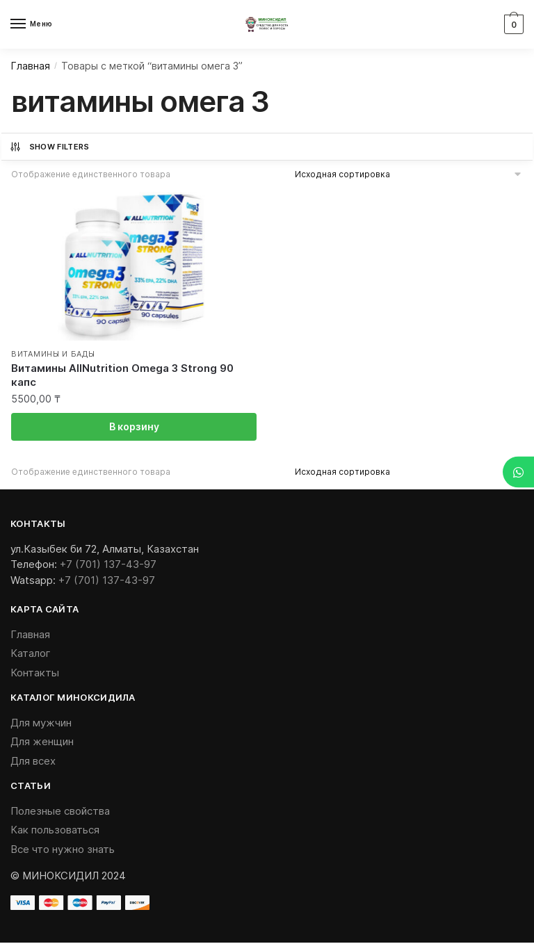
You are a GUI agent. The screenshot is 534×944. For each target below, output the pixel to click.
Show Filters (49, 146)
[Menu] (31, 24)
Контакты (34, 673)
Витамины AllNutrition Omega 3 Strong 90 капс (122, 375)
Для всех (33, 761)
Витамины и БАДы (53, 354)
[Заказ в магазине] (409, 174)
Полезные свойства (60, 811)
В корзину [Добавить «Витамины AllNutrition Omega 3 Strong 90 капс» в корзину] (134, 427)
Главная (30, 66)
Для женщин (42, 742)
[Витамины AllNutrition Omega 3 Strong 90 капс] (134, 264)
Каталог (30, 654)
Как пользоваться (54, 831)
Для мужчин (41, 723)
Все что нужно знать (62, 849)
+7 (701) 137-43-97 (108, 564)
